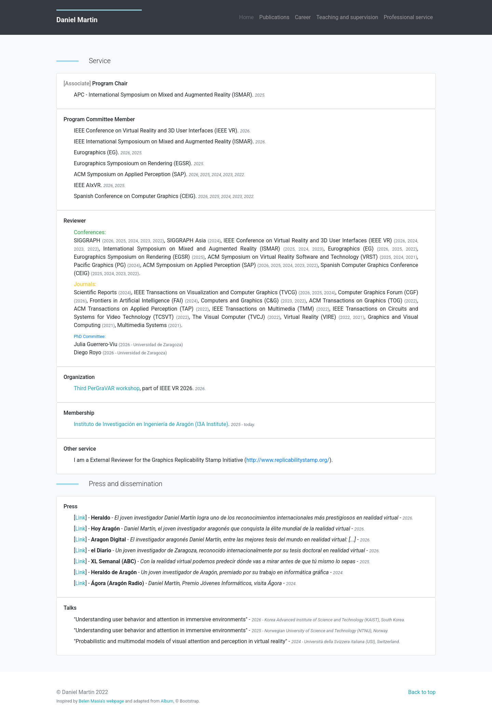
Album (167, 701)
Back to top (422, 692)
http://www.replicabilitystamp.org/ (287, 460)
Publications (274, 17)
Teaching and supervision (347, 17)
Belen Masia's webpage (102, 701)
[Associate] (78, 83)
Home (246, 17)
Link (80, 517)
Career (303, 17)
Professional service (408, 17)
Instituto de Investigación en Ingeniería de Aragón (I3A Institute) (151, 424)
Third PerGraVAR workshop (107, 388)
